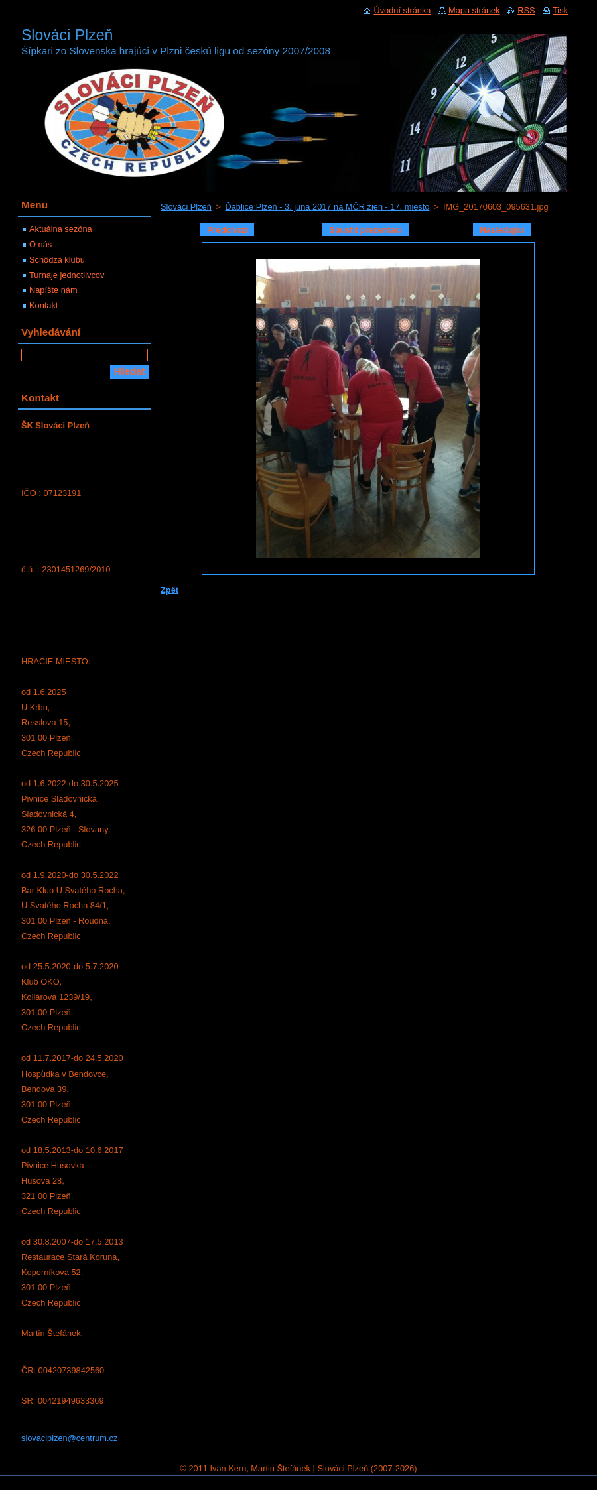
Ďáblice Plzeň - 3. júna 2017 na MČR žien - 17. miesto (327, 207)
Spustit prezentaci (365, 230)
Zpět (169, 590)
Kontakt (43, 305)
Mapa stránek (474, 10)
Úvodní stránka (402, 10)
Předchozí (227, 230)
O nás (40, 244)
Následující (502, 230)
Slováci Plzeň (186, 207)
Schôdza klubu (57, 260)
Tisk (560, 10)
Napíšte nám (53, 290)
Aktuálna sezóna (60, 229)
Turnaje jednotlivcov (66, 275)
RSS (526, 10)
